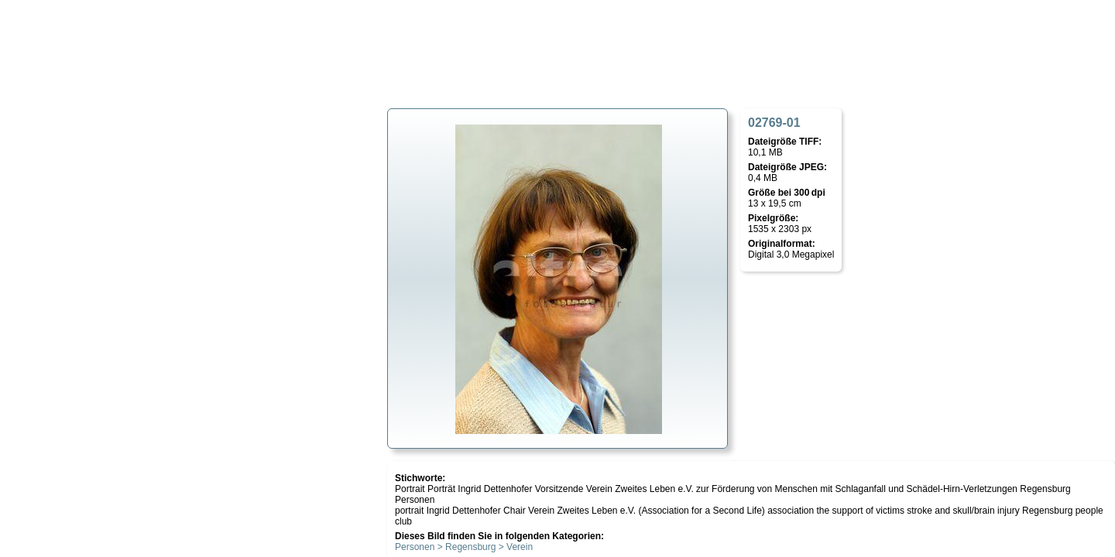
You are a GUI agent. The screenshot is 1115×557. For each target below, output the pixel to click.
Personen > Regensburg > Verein (464, 547)
